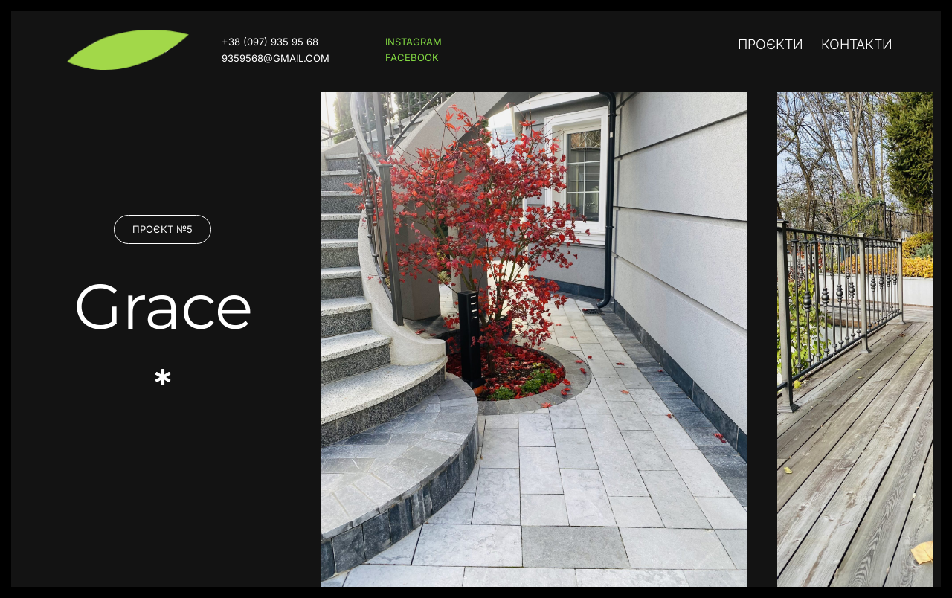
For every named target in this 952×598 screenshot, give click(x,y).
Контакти (856, 44)
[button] (162, 229)
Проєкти (770, 44)
